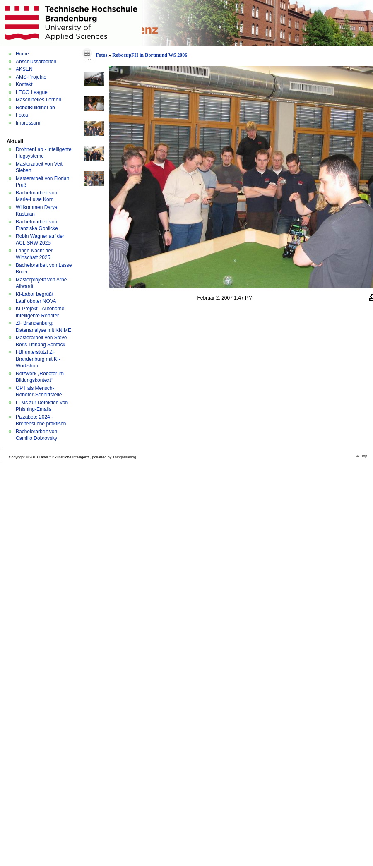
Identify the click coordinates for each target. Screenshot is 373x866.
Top (364, 456)
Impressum (28, 123)
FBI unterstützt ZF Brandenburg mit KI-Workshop (38, 359)
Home (22, 54)
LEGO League (32, 92)
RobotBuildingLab (35, 107)
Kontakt (24, 84)
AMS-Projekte (31, 77)
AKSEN (24, 69)
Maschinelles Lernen (38, 100)
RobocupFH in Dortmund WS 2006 (149, 55)
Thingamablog (124, 457)
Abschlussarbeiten (36, 62)
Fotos (22, 115)
